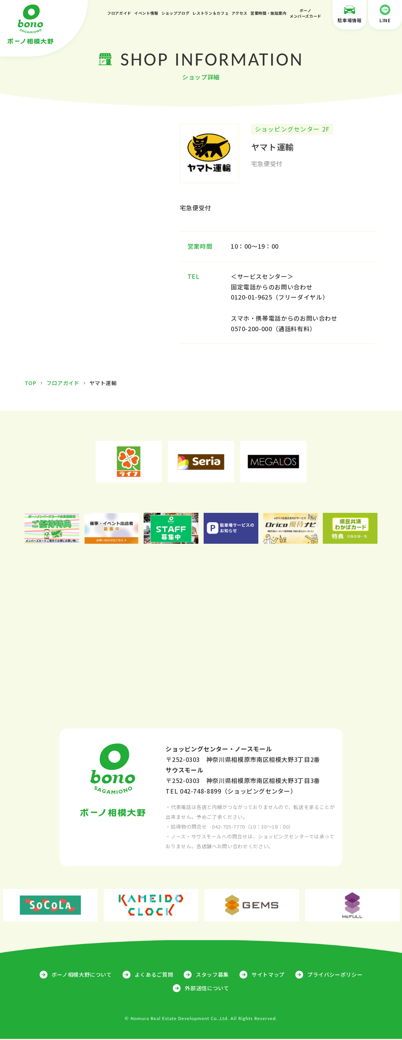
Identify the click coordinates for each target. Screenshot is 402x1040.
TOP (31, 384)
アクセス (239, 13)
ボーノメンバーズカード (305, 13)
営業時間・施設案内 (268, 13)
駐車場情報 (350, 14)
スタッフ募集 (212, 975)
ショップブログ (175, 13)
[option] (128, 462)
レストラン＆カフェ (210, 13)
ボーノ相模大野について (82, 975)
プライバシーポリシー (334, 975)
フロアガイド (119, 13)
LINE (385, 14)
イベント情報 (146, 13)
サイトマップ (268, 975)
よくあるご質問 (154, 975)
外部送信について (207, 989)
